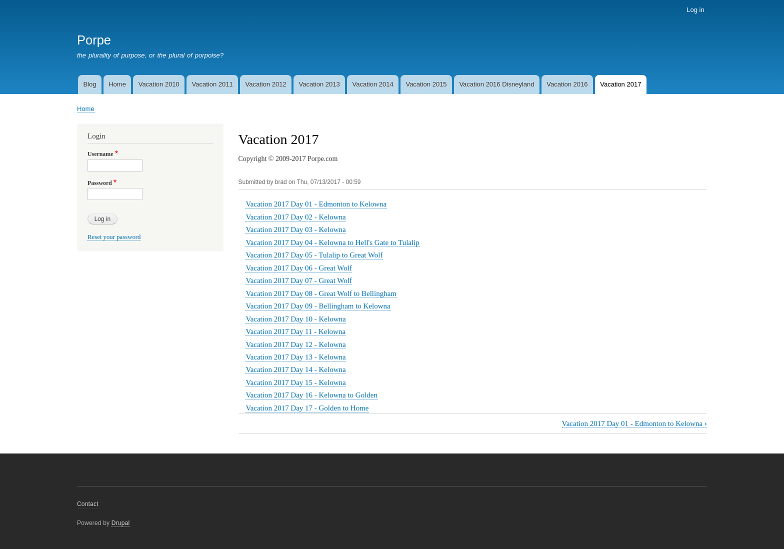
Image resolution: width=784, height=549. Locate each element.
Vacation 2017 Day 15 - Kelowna (296, 382)
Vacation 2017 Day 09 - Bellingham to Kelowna (318, 306)
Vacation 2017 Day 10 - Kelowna (296, 319)
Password (100, 183)
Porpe (94, 40)
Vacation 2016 (567, 84)
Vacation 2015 (426, 84)
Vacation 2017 (620, 84)
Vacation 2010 (159, 84)
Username (100, 154)
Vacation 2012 (266, 84)
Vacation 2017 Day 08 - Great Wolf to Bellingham (321, 294)
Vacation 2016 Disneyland (496, 84)
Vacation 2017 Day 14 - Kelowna (296, 370)
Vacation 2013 (319, 84)
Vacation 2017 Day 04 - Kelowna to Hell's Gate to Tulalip (332, 242)
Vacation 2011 (212, 84)
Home (117, 84)
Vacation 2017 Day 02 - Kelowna (296, 217)
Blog (89, 84)
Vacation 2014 (372, 84)
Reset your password (114, 237)
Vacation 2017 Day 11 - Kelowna (296, 332)
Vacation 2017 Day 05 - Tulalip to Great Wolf (314, 255)
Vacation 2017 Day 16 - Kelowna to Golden (311, 395)
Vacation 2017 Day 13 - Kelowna (296, 357)
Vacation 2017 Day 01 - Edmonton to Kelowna (316, 204)
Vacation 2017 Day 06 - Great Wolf (299, 268)
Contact (87, 504)
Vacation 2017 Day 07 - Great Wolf (299, 280)
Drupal (121, 523)
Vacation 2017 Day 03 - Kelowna (296, 230)
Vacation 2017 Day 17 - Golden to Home (307, 408)
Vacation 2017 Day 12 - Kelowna (296, 344)
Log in (695, 10)
